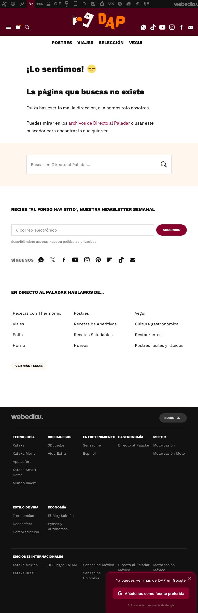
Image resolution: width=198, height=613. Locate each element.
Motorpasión (164, 445)
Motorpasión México (164, 567)
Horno (19, 345)
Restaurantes (148, 334)
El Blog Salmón (61, 516)
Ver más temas (29, 366)
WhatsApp (143, 27)
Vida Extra (57, 453)
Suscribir (171, 230)
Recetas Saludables (93, 334)
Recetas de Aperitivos (95, 324)
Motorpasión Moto (169, 453)
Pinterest (98, 259)
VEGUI (136, 42)
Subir (169, 418)
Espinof (89, 453)
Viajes (18, 324)
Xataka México (25, 565)
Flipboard (110, 259)
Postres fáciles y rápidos (159, 345)
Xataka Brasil (24, 573)
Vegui (140, 313)
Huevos (81, 345)
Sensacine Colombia (92, 575)
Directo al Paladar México (134, 567)
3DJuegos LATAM (62, 565)
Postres (81, 313)
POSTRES (62, 42)
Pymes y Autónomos (57, 526)
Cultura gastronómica (156, 324)
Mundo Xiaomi (25, 483)
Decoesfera (22, 524)
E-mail (191, 27)
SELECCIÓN (111, 42)
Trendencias (23, 516)
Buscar (27, 27)
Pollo (18, 334)
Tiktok (153, 27)
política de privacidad (79, 242)
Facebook (181, 27)
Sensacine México (98, 565)
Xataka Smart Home (24, 472)
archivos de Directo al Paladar (99, 123)
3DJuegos (56, 445)
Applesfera (22, 461)
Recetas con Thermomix (37, 313)
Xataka (18, 445)
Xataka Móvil (24, 453)
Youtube (162, 27)
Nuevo (18, 27)
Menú (8, 27)
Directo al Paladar (134, 445)
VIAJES (85, 42)
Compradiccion (26, 532)
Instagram (172, 27)
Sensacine (92, 445)
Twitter (52, 259)
